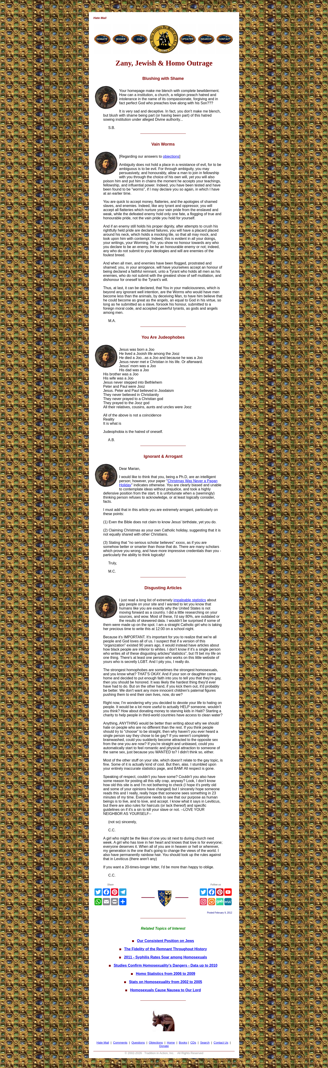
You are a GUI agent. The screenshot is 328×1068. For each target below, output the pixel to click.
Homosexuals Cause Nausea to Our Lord (165, 990)
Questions (138, 1042)
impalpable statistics (189, 600)
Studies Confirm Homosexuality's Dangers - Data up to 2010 (165, 965)
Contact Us (221, 1042)
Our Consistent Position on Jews (165, 941)
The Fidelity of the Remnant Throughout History (165, 949)
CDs (193, 1042)
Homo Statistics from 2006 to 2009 (165, 974)
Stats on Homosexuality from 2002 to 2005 (165, 982)
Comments (120, 1042)
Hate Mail (103, 1042)
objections (171, 156)
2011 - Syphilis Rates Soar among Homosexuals (165, 957)
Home (171, 1042)
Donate (164, 1046)
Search (205, 1042)
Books (183, 1042)
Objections (156, 1042)
